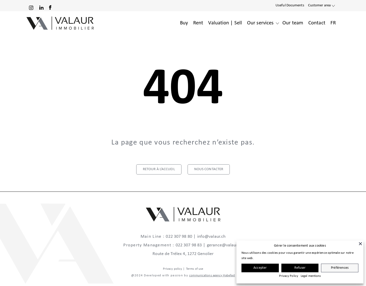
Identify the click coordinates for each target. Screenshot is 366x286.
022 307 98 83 (189, 245)
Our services (260, 23)
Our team (292, 23)
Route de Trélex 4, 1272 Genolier (183, 254)
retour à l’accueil (159, 169)
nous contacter (208, 169)
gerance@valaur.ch (225, 245)
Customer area (319, 5)
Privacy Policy (288, 276)
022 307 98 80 (179, 236)
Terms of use (194, 269)
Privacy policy (172, 269)
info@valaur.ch (211, 236)
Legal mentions (311, 276)
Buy (184, 23)
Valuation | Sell (225, 23)
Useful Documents (290, 5)
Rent (198, 23)
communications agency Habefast (212, 275)
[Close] (360, 243)
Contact (316, 23)
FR (333, 23)
